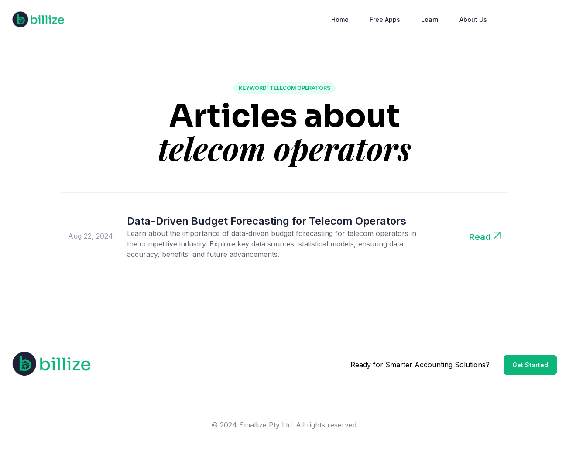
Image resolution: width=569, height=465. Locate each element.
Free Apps (385, 19)
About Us (473, 19)
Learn (430, 19)
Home (340, 19)
